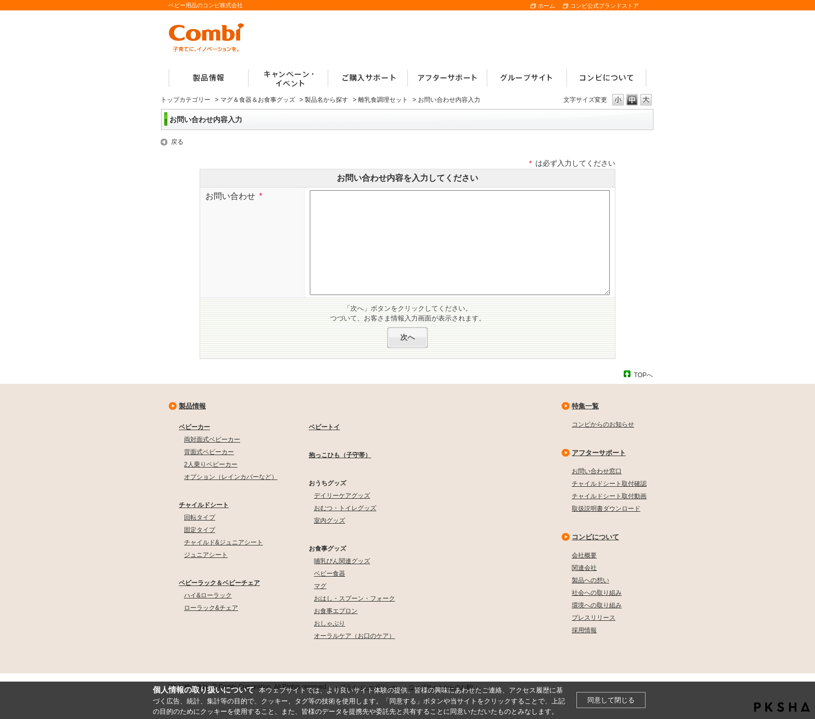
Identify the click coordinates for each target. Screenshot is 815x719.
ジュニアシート (206, 554)
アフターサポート (599, 453)
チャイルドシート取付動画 (609, 496)
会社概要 (584, 555)
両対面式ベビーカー (212, 439)
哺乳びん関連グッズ (342, 561)
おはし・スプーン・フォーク (354, 598)
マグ (320, 586)
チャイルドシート (204, 505)
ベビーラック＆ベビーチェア (219, 583)
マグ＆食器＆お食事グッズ (257, 99)
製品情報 (192, 406)
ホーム (546, 6)
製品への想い (590, 580)
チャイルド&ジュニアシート (223, 542)
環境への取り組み (597, 605)
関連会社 (584, 567)
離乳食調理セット (383, 99)
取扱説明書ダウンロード (606, 508)
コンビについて (595, 537)
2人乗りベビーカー (211, 464)
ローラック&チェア (211, 607)
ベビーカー (194, 427)
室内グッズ (329, 520)
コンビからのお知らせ (603, 424)
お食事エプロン (336, 611)
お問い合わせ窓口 (597, 471)
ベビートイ (324, 427)
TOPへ (643, 374)
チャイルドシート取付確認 (609, 483)
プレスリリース (593, 617)
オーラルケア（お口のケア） (354, 636)
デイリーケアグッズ (342, 495)
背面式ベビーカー (209, 452)
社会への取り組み (597, 592)
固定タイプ (199, 530)
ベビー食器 (329, 573)
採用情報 (584, 630)
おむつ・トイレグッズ (345, 508)
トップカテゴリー (186, 99)
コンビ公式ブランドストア (604, 6)
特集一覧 (585, 406)
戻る (177, 141)
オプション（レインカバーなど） (231, 477)
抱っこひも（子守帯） (340, 455)
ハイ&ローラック (208, 595)
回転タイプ (199, 517)
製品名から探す (326, 99)
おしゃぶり (329, 623)
